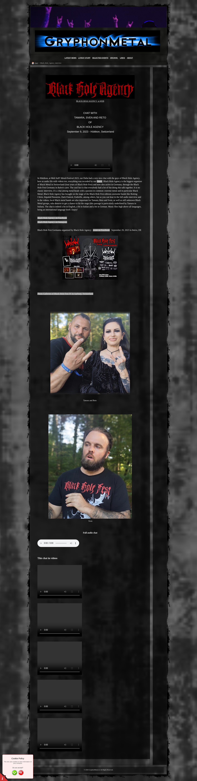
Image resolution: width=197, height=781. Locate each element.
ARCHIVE (114, 58)
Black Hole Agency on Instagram (52, 222)
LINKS (122, 58)
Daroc (99, 181)
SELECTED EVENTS (100, 58)
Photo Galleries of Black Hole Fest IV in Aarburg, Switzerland (65, 294)
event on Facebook (101, 230)
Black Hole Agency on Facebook (52, 218)
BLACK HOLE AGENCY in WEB (90, 101)
